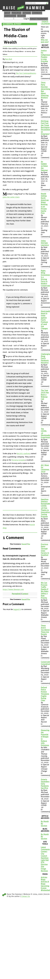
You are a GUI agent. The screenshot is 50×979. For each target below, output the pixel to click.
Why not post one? (45, 41)
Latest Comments (45, 848)
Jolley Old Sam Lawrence (45, 243)
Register (21, 16)
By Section (44, 824)
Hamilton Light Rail (45, 859)
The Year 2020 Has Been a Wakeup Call (45, 394)
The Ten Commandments (26, 73)
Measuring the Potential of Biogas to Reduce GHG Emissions (45, 737)
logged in (17, 609)
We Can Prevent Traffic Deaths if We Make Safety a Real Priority (44, 590)
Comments (37, 13)
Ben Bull (8, 59)
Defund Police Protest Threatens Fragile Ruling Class (45, 693)
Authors (27, 13)
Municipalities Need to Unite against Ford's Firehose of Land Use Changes (45, 320)
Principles (16, 13)
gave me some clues (11, 197)
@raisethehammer (45, 890)
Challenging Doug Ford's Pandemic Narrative (45, 358)
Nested (24, 544)
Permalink (16, 594)
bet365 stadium (23, 453)
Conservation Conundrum (45, 663)
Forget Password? (39, 19)
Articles (44, 877)
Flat (28, 544)
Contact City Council (44, 853)
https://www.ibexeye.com (13, 589)
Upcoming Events (45, 887)
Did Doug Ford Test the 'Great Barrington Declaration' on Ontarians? (45, 127)
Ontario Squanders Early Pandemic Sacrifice (45, 783)
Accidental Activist (12, 24)
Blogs (43, 879)
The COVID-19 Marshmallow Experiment (45, 433)
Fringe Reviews (44, 870)
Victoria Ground (18, 460)
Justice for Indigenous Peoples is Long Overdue (45, 55)
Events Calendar (45, 22)
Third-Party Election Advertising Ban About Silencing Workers (45, 90)
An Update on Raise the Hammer (44, 166)
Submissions (10, 16)
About (7, 13)
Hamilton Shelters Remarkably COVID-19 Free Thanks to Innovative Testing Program (45, 508)
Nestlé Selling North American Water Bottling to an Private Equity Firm (45, 203)
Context (25, 594)
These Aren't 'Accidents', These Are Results (45, 629)
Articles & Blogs (45, 883)
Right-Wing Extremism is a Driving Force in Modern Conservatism (45, 278)
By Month (45, 821)
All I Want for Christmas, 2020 (45, 468)
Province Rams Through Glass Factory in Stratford (45, 549)
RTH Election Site (44, 864)
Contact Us (25, 896)
